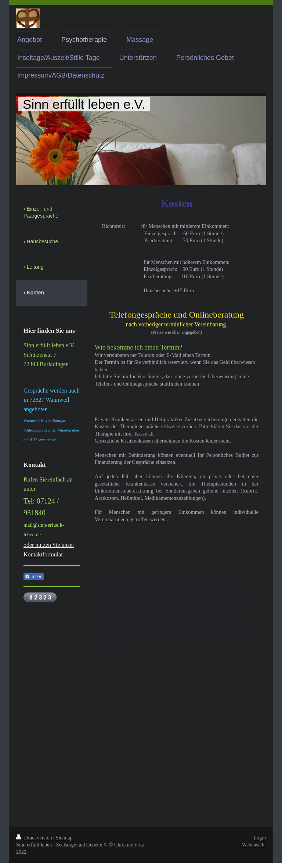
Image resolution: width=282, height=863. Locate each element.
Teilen (33, 576)
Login (260, 838)
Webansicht (254, 845)
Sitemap (64, 838)
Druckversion (34, 838)
